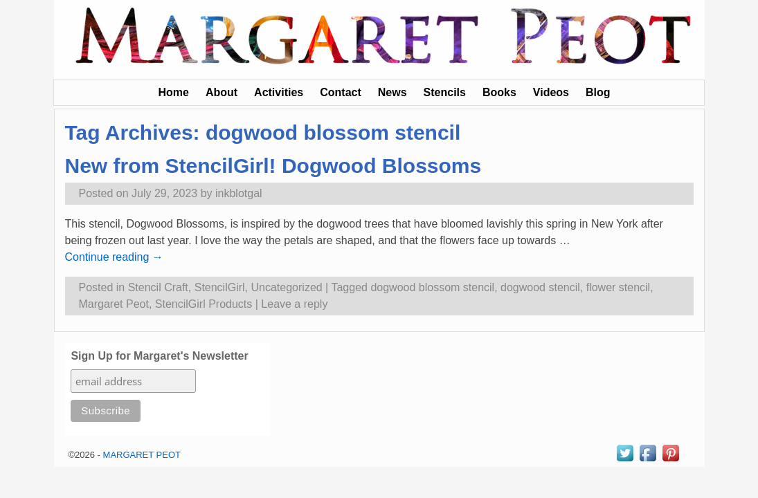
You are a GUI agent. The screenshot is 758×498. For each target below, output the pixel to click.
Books (499, 92)
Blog (598, 92)
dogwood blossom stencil (432, 287)
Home (173, 92)
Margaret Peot (114, 304)
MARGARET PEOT (142, 455)
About (221, 92)
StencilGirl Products (204, 304)
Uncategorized (287, 287)
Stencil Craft (158, 287)
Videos (551, 92)
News (392, 92)
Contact (340, 92)
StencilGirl (220, 287)
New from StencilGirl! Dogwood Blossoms (273, 165)
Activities (278, 92)
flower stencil (618, 287)
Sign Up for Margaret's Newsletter (159, 356)
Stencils (445, 92)
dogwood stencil (540, 287)
